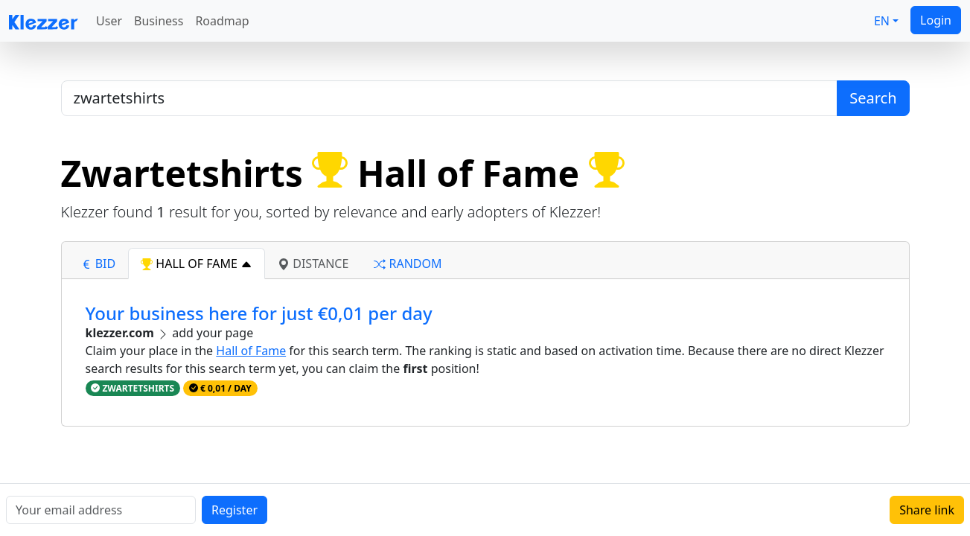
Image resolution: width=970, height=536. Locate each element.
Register (234, 510)
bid (98, 263)
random (407, 263)
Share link (926, 510)
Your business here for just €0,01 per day (259, 313)
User (109, 21)
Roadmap (222, 21)
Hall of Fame (251, 350)
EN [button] (882, 21)
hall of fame (196, 263)
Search (872, 98)
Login (935, 20)
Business (158, 21)
